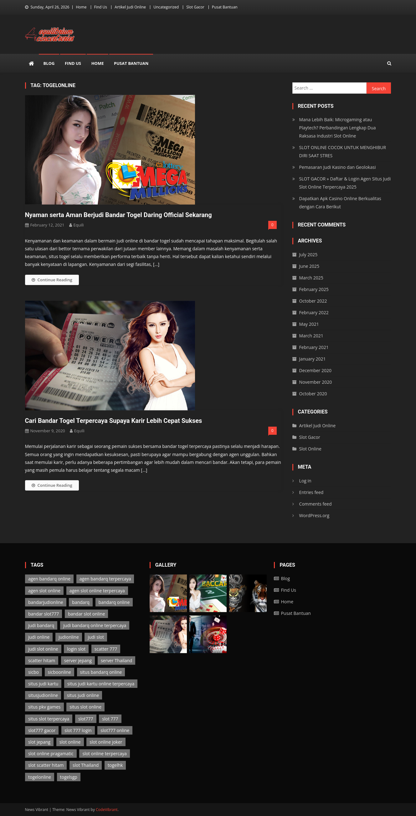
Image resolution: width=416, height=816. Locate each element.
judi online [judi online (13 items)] (38, 637)
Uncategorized (166, 7)
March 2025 (311, 278)
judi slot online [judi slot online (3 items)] (43, 649)
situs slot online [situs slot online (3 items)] (85, 707)
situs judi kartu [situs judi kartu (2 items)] (43, 684)
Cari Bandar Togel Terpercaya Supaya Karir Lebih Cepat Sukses (113, 420)
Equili (79, 225)
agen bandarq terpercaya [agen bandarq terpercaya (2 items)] (105, 579)
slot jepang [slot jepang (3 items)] (39, 742)
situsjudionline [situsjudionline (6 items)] (43, 695)
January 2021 (312, 359)
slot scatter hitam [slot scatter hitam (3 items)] (46, 765)
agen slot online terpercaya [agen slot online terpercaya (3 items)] (97, 591)
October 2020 (313, 394)
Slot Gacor (195, 7)
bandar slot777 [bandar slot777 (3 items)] (43, 614)
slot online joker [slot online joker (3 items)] (106, 742)
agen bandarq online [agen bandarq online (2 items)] (49, 579)
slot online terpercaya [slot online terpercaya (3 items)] (104, 753)
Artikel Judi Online (130, 7)
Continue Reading (52, 280)
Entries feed (311, 492)
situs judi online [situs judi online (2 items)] (83, 695)
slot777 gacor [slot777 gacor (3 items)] (42, 730)
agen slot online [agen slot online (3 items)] (44, 591)
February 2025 (314, 289)
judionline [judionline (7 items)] (69, 637)
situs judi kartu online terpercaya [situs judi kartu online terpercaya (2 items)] (100, 684)
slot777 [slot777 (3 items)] (85, 719)
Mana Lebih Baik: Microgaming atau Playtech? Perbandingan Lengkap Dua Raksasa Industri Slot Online (337, 128)
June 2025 (309, 266)
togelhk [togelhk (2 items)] (115, 765)
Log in (305, 481)
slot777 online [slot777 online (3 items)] (114, 730)
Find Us (100, 7)
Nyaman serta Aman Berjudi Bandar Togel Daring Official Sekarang (118, 215)
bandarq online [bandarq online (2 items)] (114, 602)
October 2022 (313, 301)
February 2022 (314, 312)
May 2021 (309, 324)
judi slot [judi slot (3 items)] (96, 637)
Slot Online (310, 449)
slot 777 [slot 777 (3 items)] (110, 719)
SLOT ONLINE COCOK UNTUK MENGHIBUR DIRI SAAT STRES (342, 151)
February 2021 (314, 347)
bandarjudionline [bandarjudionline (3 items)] (45, 602)
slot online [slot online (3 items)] (70, 742)
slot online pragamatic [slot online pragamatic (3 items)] (51, 753)
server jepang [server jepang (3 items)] (78, 660)
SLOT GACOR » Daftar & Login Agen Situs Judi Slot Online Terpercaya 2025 (345, 183)
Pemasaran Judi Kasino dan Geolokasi (337, 167)
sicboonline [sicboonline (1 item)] (59, 672)
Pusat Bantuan (225, 7)
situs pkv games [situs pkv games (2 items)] (44, 707)
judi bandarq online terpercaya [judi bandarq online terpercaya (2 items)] (94, 625)
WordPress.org (314, 515)
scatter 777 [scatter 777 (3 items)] (106, 649)
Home (81, 7)
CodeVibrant (107, 809)
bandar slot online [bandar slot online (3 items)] (86, 614)
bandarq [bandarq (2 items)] (81, 602)
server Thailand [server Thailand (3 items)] (116, 660)
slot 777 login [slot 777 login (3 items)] (78, 730)
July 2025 (308, 254)
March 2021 (311, 336)
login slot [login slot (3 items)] (76, 649)
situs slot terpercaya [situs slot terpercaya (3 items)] (48, 719)
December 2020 (315, 370)
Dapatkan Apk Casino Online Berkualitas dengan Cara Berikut (340, 202)
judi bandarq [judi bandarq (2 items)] (41, 625)
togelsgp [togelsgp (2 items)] (68, 777)
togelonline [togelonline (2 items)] (39, 777)
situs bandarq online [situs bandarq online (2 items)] (101, 672)
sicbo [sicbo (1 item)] (33, 672)
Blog (49, 63)
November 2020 (315, 382)
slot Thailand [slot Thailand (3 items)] (86, 765)
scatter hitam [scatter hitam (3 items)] (41, 660)
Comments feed (315, 504)
